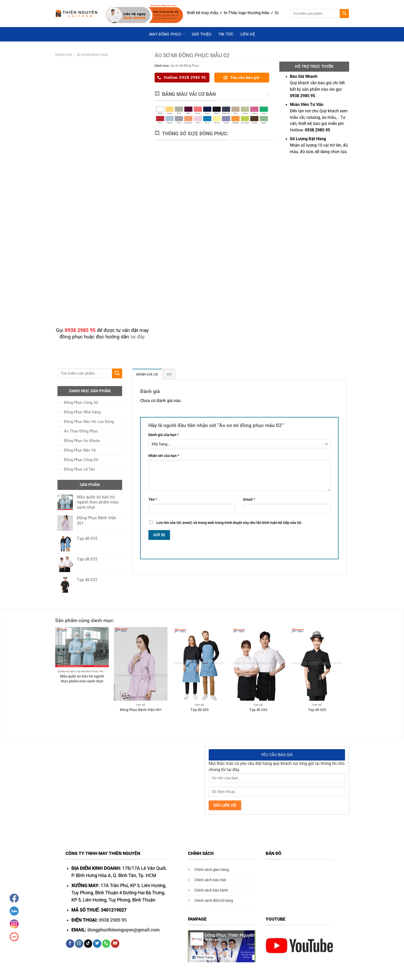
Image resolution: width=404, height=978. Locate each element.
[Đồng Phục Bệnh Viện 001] (140, 664)
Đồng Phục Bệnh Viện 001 (141, 710)
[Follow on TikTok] (88, 943)
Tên (152, 499)
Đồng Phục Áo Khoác (82, 440)
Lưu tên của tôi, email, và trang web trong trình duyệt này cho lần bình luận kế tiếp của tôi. (229, 523)
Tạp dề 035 (199, 710)
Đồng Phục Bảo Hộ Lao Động (89, 421)
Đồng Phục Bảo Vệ (80, 450)
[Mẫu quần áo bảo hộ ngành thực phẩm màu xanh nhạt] (82, 647)
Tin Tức (226, 34)
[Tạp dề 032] (317, 664)
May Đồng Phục (167, 34)
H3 (167, 374)
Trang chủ (63, 55)
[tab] (146, 374)
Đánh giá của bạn (163, 435)
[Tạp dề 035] (199, 664)
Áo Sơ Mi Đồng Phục (92, 55)
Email (249, 499)
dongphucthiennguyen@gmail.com (123, 929)
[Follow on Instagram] (79, 943)
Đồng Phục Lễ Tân (79, 469)
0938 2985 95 (113, 920)
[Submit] (344, 13)
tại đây (137, 337)
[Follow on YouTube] (115, 943)
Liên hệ (247, 34)
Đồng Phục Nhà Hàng (82, 412)
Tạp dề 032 (317, 710)
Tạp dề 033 (258, 710)
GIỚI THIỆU (202, 34)
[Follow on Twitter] (97, 943)
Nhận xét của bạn (163, 456)
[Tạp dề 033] (258, 664)
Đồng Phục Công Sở (81, 402)
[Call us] (106, 943)
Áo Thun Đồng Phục (81, 431)
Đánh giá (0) (146, 374)
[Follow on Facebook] (70, 943)
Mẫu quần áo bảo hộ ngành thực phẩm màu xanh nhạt (82, 678)
